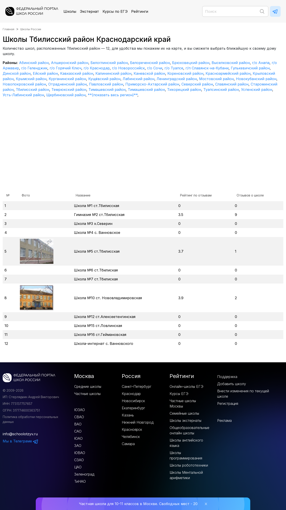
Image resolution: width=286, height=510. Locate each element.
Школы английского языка (186, 443)
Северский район (197, 84)
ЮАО (78, 438)
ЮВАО (79, 452)
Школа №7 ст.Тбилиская (96, 279)
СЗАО (79, 460)
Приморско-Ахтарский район (152, 84)
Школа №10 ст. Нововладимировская (108, 298)
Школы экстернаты (185, 420)
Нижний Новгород (138, 422)
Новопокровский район (24, 84)
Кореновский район (185, 73)
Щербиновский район (66, 95)
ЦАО (78, 467)
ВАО (78, 424)
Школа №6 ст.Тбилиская (96, 270)
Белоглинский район (109, 62)
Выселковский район (231, 62)
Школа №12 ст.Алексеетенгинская (104, 316)
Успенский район (256, 89)
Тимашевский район (107, 89)
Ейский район (45, 73)
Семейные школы (184, 413)
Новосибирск (133, 401)
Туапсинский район (221, 89)
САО (78, 431)
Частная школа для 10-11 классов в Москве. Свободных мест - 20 (138, 503)
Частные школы (87, 393)
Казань (128, 415)
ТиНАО (80, 481)
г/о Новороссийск (128, 68)
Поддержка (227, 376)
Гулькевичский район (250, 68)
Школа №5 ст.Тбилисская (97, 251)
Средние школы (87, 386)
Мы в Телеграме (20, 441)
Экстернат (89, 11)
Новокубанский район (256, 79)
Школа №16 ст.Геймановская (100, 334)
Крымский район (31, 79)
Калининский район (113, 73)
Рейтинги (139, 11)
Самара (128, 444)
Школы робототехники (189, 465)
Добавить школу (231, 384)
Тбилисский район (32, 89)
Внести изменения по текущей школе (243, 394)
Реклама (224, 420)
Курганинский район (67, 79)
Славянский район (231, 84)
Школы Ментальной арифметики (186, 475)
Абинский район (34, 62)
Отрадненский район (67, 84)
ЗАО (77, 445)
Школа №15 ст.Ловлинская (98, 325)
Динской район (17, 73)
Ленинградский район (177, 79)
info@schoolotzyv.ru (20, 434)
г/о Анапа (260, 62)
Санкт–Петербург (136, 386)
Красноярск (132, 429)
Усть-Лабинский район (23, 95)
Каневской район (149, 73)
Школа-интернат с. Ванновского (103, 343)
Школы (69, 11)
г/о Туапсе (173, 68)
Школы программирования (186, 455)
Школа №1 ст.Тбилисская (96, 205)
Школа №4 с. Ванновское (97, 232)
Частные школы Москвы (183, 403)
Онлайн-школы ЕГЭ (186, 386)
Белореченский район (150, 62)
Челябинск (131, 436)
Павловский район (106, 84)
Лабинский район (138, 79)
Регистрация (227, 403)
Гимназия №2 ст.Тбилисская (99, 214)
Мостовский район (216, 79)
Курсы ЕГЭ (179, 393)
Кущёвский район (104, 79)
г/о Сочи (154, 68)
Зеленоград (84, 474)
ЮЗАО (79, 410)
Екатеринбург (133, 408)
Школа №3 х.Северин (93, 223)
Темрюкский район (68, 89)
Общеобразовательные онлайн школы (189, 430)
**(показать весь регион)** (112, 95)
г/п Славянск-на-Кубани (207, 68)
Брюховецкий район (190, 62)
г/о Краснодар (97, 68)
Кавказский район (76, 73)
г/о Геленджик (34, 68)
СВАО (79, 417)
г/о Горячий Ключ (65, 68)
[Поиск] (235, 11)
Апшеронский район (69, 62)
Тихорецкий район (184, 89)
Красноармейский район (228, 73)
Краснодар (131, 393)
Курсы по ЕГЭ (115, 11)
